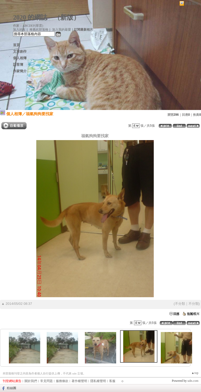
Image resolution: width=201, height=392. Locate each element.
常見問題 (46, 381)
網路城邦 (191, 3)
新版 (66, 17)
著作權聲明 (79, 381)
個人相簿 (20, 58)
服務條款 (62, 381)
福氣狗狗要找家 (39, 114)
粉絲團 (11, 388)
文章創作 (20, 51)
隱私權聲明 (98, 381)
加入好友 (19, 29)
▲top (194, 373)
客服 (112, 381)
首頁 (16, 45)
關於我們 (31, 381)
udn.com (192, 381)
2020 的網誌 (30, 17)
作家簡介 (20, 71)
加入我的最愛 (61, 29)
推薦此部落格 (38, 29)
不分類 (180, 304)
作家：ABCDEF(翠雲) (28, 25)
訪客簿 (18, 65)
